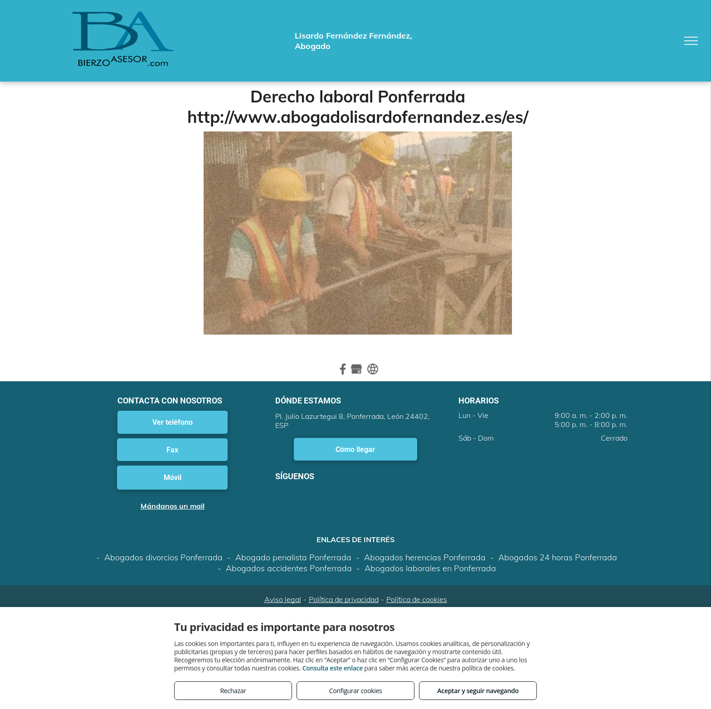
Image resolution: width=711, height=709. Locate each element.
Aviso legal (282, 599)
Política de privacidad (344, 599)
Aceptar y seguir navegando (477, 690)
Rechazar (233, 690)
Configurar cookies (355, 690)
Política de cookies (416, 599)
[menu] (691, 41)
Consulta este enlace (332, 668)
